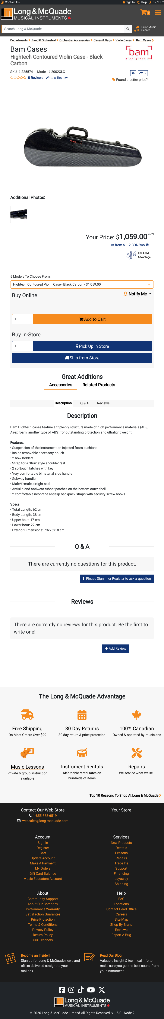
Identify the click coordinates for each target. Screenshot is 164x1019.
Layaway (121, 879)
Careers (121, 914)
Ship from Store (82, 357)
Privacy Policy (42, 930)
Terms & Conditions (42, 925)
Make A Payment (43, 863)
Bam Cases (143, 40)
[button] (143, 10)
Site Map (121, 919)
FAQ (121, 899)
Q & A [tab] (84, 403)
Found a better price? (130, 80)
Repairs (121, 858)
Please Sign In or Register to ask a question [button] (116, 578)
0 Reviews (35, 77)
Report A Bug (121, 935)
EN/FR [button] (155, 2)
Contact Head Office (121, 909)
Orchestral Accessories (74, 40)
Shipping (121, 884)
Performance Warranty (43, 909)
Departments (19, 40)
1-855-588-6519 (43, 816)
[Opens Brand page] (139, 52)
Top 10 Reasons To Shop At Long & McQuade (125, 795)
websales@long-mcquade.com (42, 821)
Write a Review (57, 78)
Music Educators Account (42, 879)
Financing (121, 873)
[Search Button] (128, 29)
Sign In (43, 843)
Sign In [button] (129, 2)
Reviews (121, 930)
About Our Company (43, 904)
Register (43, 848)
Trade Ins (121, 863)
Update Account (43, 858)
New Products (121, 843)
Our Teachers (43, 940)
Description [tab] (63, 403)
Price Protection (43, 919)
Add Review (115, 648)
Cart (43, 853)
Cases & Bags (103, 40)
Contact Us (10, 2)
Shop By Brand (121, 925)
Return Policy (43, 935)
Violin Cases (124, 40)
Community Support (43, 899)
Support (121, 868)
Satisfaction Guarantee (42, 914)
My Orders (42, 868)
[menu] (157, 10)
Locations (121, 904)
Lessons (121, 853)
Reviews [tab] (103, 403)
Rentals (121, 848)
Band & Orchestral (43, 40)
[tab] (60, 386)
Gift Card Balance (42, 873)
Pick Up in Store (92, 346)
